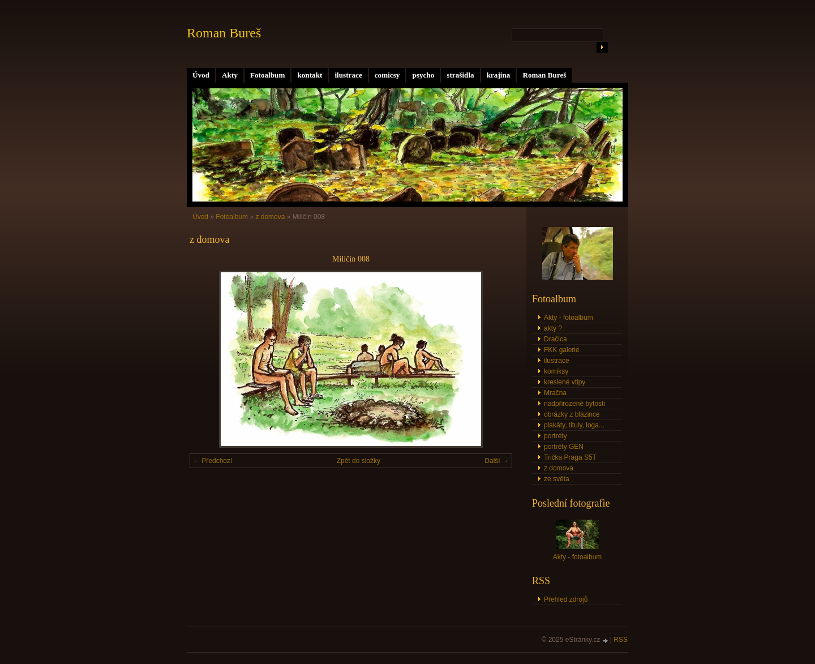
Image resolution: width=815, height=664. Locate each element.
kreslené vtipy (564, 382)
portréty (555, 436)
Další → (496, 461)
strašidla (460, 75)
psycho (423, 75)
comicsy (387, 75)
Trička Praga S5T (570, 457)
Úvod (200, 75)
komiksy (556, 371)
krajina (499, 75)
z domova (270, 217)
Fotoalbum (267, 75)
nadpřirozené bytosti (574, 404)
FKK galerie (562, 350)
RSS (621, 640)
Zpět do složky (358, 461)
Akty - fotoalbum (568, 318)
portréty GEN (564, 447)
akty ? (553, 328)
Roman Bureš (544, 75)
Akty (230, 75)
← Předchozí (212, 461)
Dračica (555, 339)
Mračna (555, 393)
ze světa (556, 479)
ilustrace (348, 75)
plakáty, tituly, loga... (574, 425)
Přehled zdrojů (565, 599)
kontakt (309, 75)
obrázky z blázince (572, 414)
